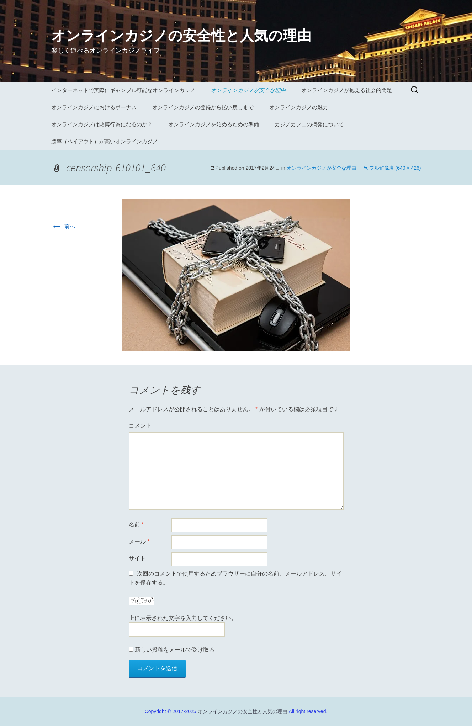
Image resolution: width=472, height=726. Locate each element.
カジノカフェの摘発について (309, 124)
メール (139, 542)
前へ (63, 226)
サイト (137, 558)
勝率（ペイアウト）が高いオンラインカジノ (104, 141)
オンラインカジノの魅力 (298, 107)
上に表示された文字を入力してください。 (183, 618)
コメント (140, 426)
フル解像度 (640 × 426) (395, 168)
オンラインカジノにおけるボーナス (94, 107)
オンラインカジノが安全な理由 (248, 90)
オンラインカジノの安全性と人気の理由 (242, 711)
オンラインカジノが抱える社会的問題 (346, 90)
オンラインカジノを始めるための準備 (213, 124)
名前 (136, 524)
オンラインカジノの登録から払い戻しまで (203, 107)
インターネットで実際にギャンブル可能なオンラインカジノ (123, 90)
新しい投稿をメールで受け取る (174, 650)
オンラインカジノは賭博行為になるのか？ (102, 124)
